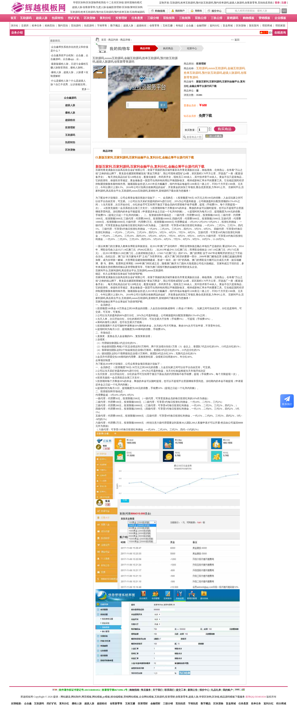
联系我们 (169, 689)
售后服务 (146, 689)
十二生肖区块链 (115, 2)
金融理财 (201, 25)
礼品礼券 (216, 689)
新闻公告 (193, 689)
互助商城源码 (137, 12)
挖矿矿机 (52, 703)
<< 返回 (235, 39)
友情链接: (16, 703)
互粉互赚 (168, 25)
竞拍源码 (76, 25)
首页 (103, 39)
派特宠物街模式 (133, 2)
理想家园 (280, 25)
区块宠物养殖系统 (96, 2)
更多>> (86, 89)
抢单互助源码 (88, 12)
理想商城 (267, 25)
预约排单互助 (121, 12)
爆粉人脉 (70, 112)
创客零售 (154, 25)
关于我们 (158, 689)
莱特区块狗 (136, 7)
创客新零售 (89, 7)
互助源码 (75, 12)
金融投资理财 (113, 7)
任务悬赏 (243, 703)
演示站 (14, 25)
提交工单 (181, 689)
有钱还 (179, 25)
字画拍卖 (193, 703)
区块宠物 (241, 25)
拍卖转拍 (70, 142)
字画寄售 (102, 25)
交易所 (25, 25)
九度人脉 (101, 7)
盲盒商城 (228, 25)
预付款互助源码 (105, 12)
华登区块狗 (79, 2)
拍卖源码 (89, 25)
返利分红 (215, 25)
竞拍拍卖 (180, 703)
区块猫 (126, 7)
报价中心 (204, 689)
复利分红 (64, 703)
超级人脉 (77, 7)
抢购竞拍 (50, 25)
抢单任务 (37, 25)
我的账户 (228, 689)
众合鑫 (189, 25)
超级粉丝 (141, 25)
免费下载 (205, 116)
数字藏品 (115, 25)
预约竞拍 (63, 25)
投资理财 (70, 127)
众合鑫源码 (70, 97)
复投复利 (254, 25)
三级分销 (168, 703)
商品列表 (113, 39)
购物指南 (134, 689)
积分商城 (281, 703)
